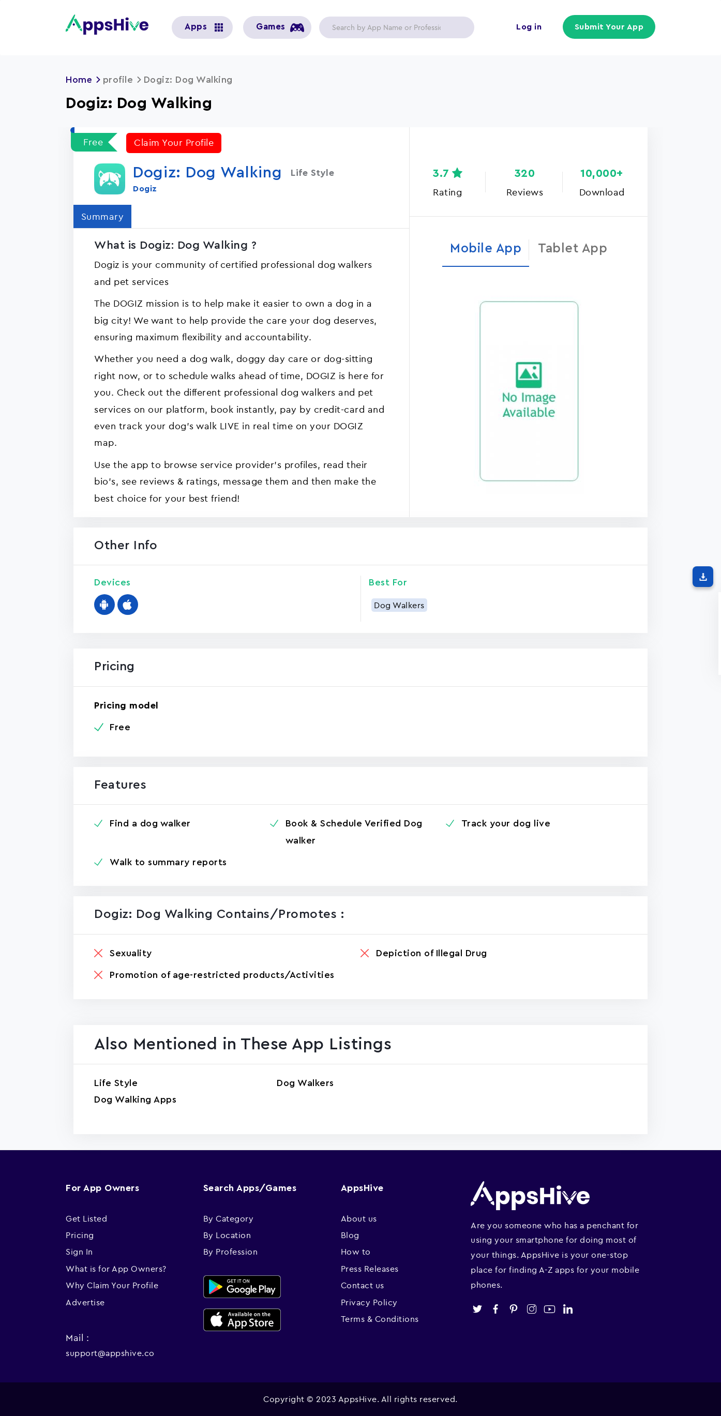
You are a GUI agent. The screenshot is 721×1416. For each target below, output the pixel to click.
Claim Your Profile (174, 142)
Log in (529, 27)
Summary (102, 216)
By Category (228, 1218)
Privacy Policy (369, 1302)
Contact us (362, 1284)
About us (359, 1218)
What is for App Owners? (116, 1268)
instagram (531, 1308)
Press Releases (370, 1268)
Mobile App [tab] (485, 248)
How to (356, 1251)
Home (79, 79)
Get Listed (86, 1218)
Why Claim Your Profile (112, 1284)
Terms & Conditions (380, 1318)
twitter (477, 1308)
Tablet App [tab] (573, 248)
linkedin (567, 1308)
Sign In (79, 1251)
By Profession (230, 1251)
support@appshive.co (110, 1352)
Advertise (85, 1302)
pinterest (513, 1308)
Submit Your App (609, 27)
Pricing (80, 1234)
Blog (350, 1234)
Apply (458, 27)
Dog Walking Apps (135, 1099)
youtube (549, 1308)
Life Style (116, 1082)
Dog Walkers (399, 604)
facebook (495, 1308)
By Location (227, 1234)
